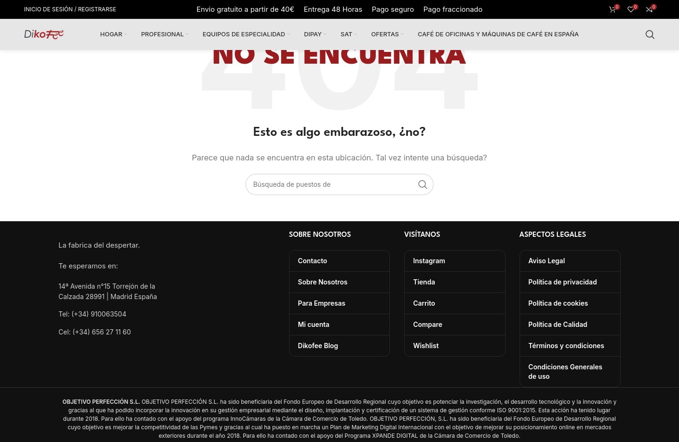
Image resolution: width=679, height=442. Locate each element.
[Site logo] (44, 33)
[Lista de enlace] (108, 314)
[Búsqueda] (650, 34)
